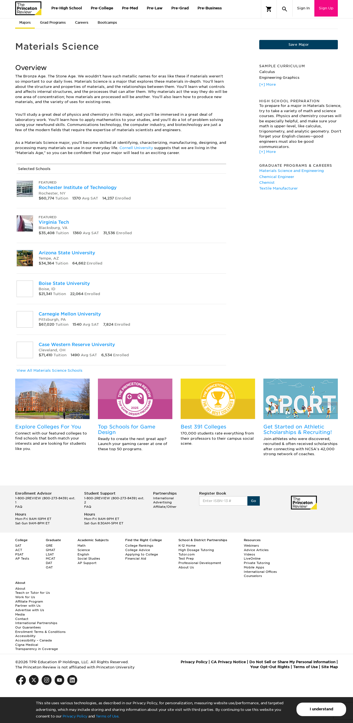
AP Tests (22, 558)
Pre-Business (209, 8)
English (83, 554)
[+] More (267, 84)
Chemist (267, 182)
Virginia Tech (54, 222)
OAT (49, 567)
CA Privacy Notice (228, 662)
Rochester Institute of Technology (78, 187)
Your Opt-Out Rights (270, 667)
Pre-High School (66, 8)
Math (81, 545)
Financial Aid (135, 558)
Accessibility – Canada (33, 640)
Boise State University (64, 283)
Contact (21, 619)
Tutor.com (186, 554)
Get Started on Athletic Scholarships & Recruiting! (297, 429)
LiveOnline (252, 558)
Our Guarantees (28, 627)
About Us (186, 567)
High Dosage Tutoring (196, 550)
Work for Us (25, 597)
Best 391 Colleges (203, 427)
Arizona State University (67, 252)
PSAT (19, 554)
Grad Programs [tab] (53, 22)
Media (20, 614)
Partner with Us (28, 606)
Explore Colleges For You (48, 427)
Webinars (251, 545)
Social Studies (88, 558)
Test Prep (186, 558)
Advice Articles (256, 550)
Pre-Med (130, 8)
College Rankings (139, 545)
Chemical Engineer (276, 177)
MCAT (50, 558)
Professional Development (199, 563)
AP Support (87, 563)
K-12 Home (187, 545)
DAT (49, 563)
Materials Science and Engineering (291, 171)
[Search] (284, 9)
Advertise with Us (29, 610)
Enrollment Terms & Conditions (40, 632)
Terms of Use (107, 716)
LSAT (50, 554)
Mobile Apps (254, 567)
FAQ (18, 507)
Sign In (303, 8)
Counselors (253, 576)
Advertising (162, 502)
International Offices (260, 572)
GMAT (50, 550)
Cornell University (136, 148)
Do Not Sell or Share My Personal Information (292, 662)
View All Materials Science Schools (49, 370)
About (20, 588)
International (163, 498)
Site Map (329, 667)
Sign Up (326, 8)
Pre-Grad (180, 8)
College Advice (137, 550)
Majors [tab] (25, 22)
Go (253, 501)
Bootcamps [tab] (107, 22)
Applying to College (141, 554)
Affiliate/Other (164, 507)
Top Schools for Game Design (126, 429)
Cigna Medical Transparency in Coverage (36, 647)
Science (83, 550)
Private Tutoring (257, 563)
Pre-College (102, 8)
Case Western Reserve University (77, 344)
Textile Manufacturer (278, 188)
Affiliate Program (29, 601)
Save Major (298, 44)
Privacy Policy (75, 716)
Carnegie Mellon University (70, 314)
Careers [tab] (81, 22)
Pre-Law (154, 8)
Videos (249, 554)
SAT (18, 545)
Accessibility (25, 636)
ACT (18, 550)
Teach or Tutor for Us (32, 593)
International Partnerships (36, 623)
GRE (49, 545)
